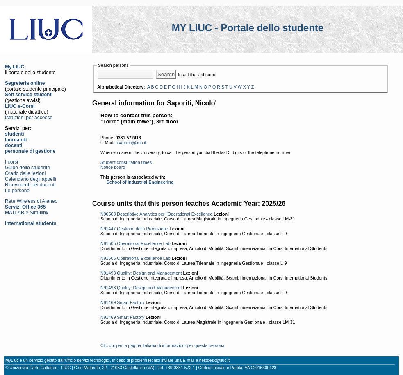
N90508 (108, 213)
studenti (14, 134)
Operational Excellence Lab (143, 243)
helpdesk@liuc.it (214, 360)
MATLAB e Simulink (26, 213)
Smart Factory (130, 302)
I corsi (11, 162)
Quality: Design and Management (149, 272)
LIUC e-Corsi (20, 106)
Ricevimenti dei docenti (30, 185)
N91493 (108, 272)
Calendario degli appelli (30, 179)
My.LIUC (14, 67)
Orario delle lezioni (25, 173)
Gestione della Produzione (142, 228)
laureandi (16, 140)
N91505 (108, 243)
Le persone (17, 190)
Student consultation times (126, 162)
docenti (14, 145)
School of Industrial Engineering (140, 182)
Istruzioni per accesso (28, 117)
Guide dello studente (27, 167)
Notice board (112, 167)
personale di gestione (30, 151)
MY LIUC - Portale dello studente (247, 27)
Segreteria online (25, 83)
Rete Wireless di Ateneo (31, 201)
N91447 (108, 228)
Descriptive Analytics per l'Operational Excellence (164, 213)
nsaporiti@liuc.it (130, 142)
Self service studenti (29, 95)
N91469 (108, 302)
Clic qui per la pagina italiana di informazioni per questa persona (162, 345)
